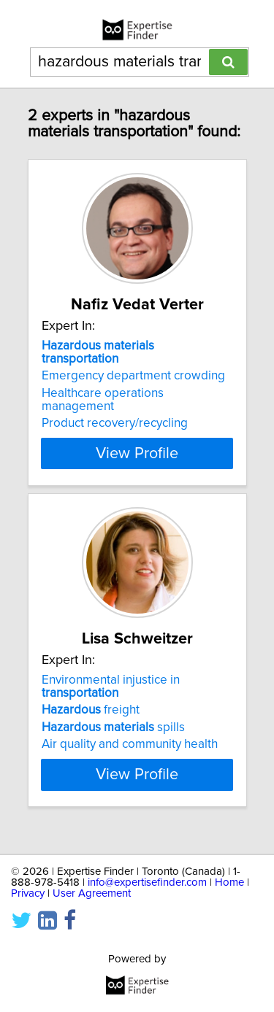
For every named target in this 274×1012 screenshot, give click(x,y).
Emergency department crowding (133, 375)
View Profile (137, 453)
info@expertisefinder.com (147, 882)
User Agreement (92, 893)
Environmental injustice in (111, 686)
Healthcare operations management (103, 400)
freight (91, 709)
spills (113, 727)
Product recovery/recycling (115, 423)
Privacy (28, 893)
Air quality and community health (130, 744)
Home (229, 882)
